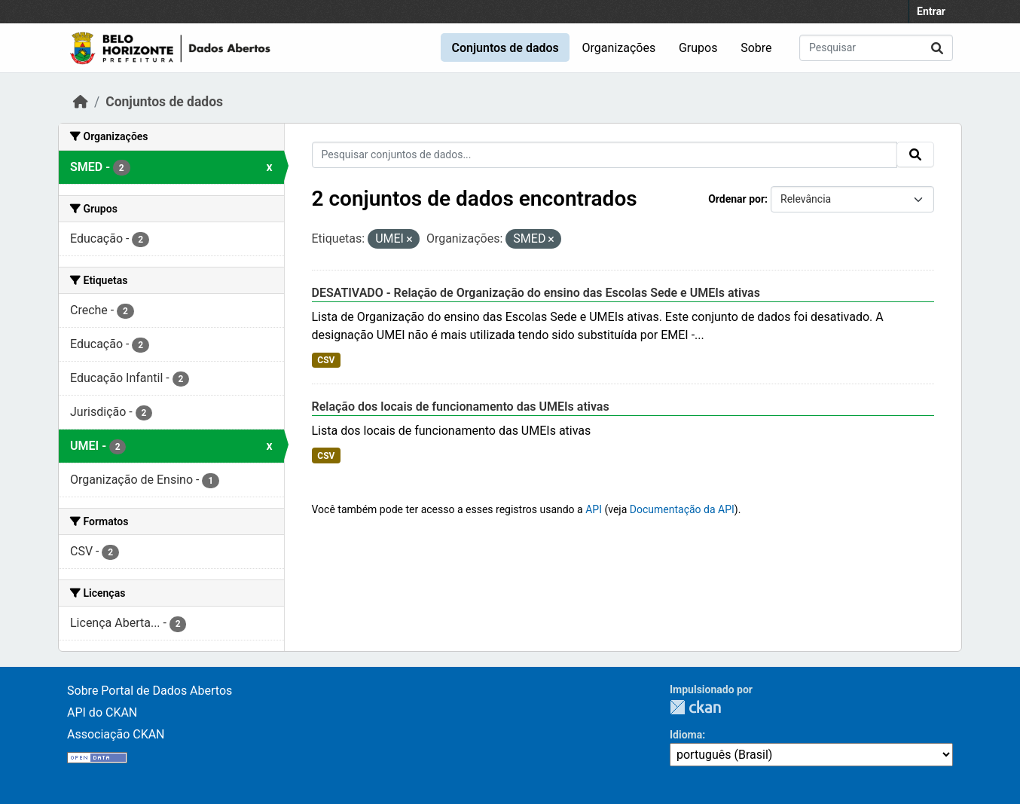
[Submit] (937, 48)
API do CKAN (102, 712)
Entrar (931, 11)
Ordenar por (736, 199)
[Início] (80, 101)
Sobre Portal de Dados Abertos (149, 690)
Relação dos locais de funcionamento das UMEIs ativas (460, 406)
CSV (325, 360)
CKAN (695, 707)
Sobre (756, 48)
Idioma (686, 735)
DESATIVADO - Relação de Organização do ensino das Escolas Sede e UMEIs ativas (536, 293)
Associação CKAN (116, 734)
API (593, 509)
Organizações (619, 48)
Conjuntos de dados (504, 48)
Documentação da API (682, 509)
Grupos (698, 48)
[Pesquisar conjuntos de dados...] (876, 48)
